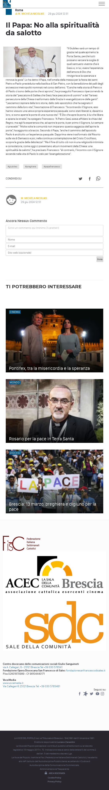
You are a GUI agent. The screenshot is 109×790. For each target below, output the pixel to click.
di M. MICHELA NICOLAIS (30, 13)
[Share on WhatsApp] (99, 179)
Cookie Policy (54, 777)
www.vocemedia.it (13, 683)
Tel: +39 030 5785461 (48, 686)
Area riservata (54, 773)
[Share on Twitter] (80, 179)
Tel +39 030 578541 (51, 667)
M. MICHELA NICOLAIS (34, 198)
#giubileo (12, 166)
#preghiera (30, 166)
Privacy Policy (54, 781)
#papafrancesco (52, 166)
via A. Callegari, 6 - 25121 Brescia (21, 667)
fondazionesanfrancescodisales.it (85, 670)
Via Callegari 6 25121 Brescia (19, 686)
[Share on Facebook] (89, 179)
